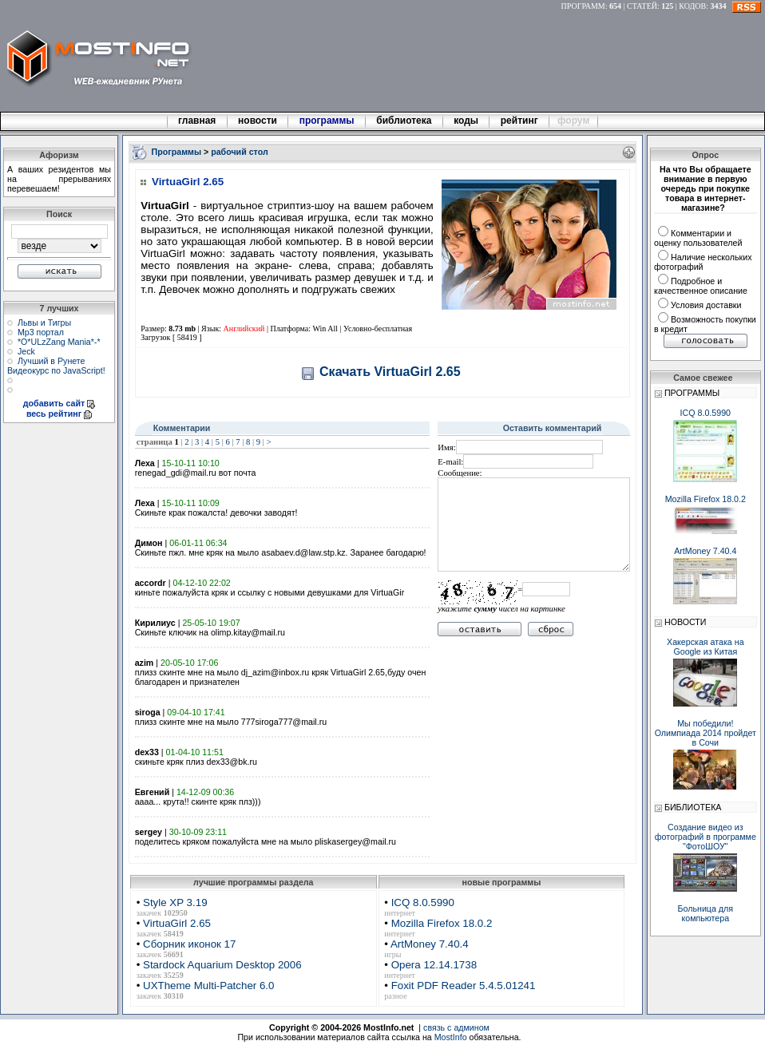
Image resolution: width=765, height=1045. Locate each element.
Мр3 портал (41, 332)
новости (258, 120)
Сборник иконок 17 (189, 944)
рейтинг (521, 120)
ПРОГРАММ (583, 6)
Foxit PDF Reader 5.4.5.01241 (463, 986)
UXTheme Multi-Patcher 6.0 (208, 986)
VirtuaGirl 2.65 (177, 923)
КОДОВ (692, 6)
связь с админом (456, 1027)
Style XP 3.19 (175, 902)
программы (326, 120)
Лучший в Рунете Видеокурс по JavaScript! (56, 365)
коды (466, 120)
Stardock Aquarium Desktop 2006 (222, 965)
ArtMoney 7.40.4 (429, 944)
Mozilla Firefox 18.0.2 (442, 923)
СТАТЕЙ (642, 6)
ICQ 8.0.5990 (422, 902)
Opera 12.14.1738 (434, 965)
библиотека (404, 120)
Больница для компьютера (706, 913)
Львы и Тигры (44, 322)
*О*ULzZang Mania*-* (59, 341)
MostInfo (450, 1037)
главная (197, 120)
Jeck (26, 351)
